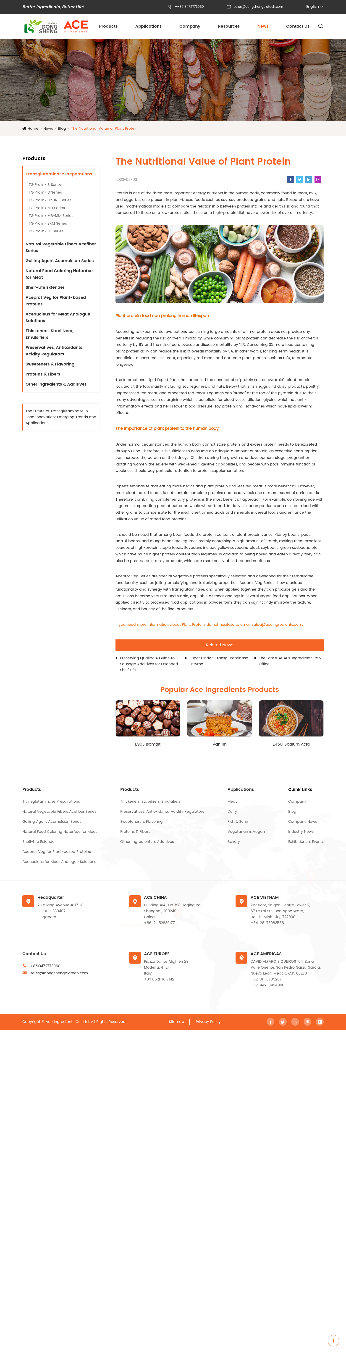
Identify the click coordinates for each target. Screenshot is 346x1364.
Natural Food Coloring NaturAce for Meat (59, 274)
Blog (62, 128)
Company (189, 26)
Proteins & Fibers (43, 374)
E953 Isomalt (147, 744)
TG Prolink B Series (45, 185)
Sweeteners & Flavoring (50, 364)
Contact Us (298, 26)
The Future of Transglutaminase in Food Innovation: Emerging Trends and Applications (61, 417)
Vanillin (219, 744)
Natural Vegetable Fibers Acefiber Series (61, 247)
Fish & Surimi (239, 822)
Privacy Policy (208, 1022)
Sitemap (176, 1022)
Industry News (301, 832)
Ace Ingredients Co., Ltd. (68, 1022)
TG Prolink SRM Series (48, 223)
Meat (232, 801)
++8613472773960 (189, 6)
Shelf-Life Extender (45, 287)
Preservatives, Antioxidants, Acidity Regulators (54, 350)
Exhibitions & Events (306, 842)
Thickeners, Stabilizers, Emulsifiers (49, 334)
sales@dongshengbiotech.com (258, 6)
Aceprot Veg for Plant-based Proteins (56, 300)
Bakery (234, 842)
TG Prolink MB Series (47, 208)
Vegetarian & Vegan (246, 832)
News (263, 26)
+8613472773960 (45, 966)
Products (108, 26)
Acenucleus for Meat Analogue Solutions (58, 317)
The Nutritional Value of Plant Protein (104, 128)
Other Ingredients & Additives (56, 384)
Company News (302, 822)
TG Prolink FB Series (46, 231)
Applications (148, 26)
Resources (229, 26)
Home (33, 128)
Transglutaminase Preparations (59, 174)
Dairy (232, 812)
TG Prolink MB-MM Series (51, 216)
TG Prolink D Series (45, 192)
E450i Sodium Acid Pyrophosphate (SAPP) (291, 744)
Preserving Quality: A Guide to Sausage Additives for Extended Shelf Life (149, 664)
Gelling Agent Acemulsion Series (60, 261)
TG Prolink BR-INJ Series (50, 200)
